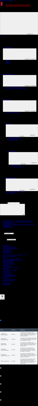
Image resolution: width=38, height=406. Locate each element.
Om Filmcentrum (7, 277)
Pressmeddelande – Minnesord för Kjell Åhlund (18, 222)
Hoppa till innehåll (6, 0)
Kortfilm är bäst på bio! (17, 191)
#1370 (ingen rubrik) (10, 279)
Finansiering (15, 165)
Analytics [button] (3, 382)
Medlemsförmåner (22, 177)
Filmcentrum (6, 271)
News (4, 282)
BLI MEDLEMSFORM (8, 261)
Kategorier (3, 239)
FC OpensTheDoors (19, 74)
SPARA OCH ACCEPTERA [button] (6, 405)
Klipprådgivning (14, 139)
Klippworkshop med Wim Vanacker (16, 88)
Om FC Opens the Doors (10, 270)
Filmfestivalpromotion (13, 112)
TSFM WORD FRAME (8, 227)
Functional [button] (3, 366)
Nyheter (8, 63)
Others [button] (2, 398)
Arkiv (1, 233)
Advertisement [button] (4, 390)
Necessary (5, 320)
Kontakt (8, 61)
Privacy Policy (7, 283)
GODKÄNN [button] (13, 293)
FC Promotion (7, 266)
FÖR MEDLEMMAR (10, 193)
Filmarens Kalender (17, 166)
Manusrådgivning (8, 223)
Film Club (6, 269)
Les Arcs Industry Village (14, 87)
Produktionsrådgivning (10, 248)
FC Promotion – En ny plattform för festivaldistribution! (14, 255)
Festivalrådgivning (15, 137)
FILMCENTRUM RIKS (17, 5)
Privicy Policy (7, 273)
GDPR (7, 60)
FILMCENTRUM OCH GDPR (10, 275)
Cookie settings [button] (5, 293)
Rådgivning (20, 123)
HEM (4, 36)
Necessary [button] (3, 319)
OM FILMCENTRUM (18, 47)
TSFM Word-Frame (8, 262)
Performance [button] (4, 374)
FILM (4, 253)
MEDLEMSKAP (17, 99)
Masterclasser (13, 140)
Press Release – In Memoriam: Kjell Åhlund (17, 220)
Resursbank (23, 151)
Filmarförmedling (8, 281)
